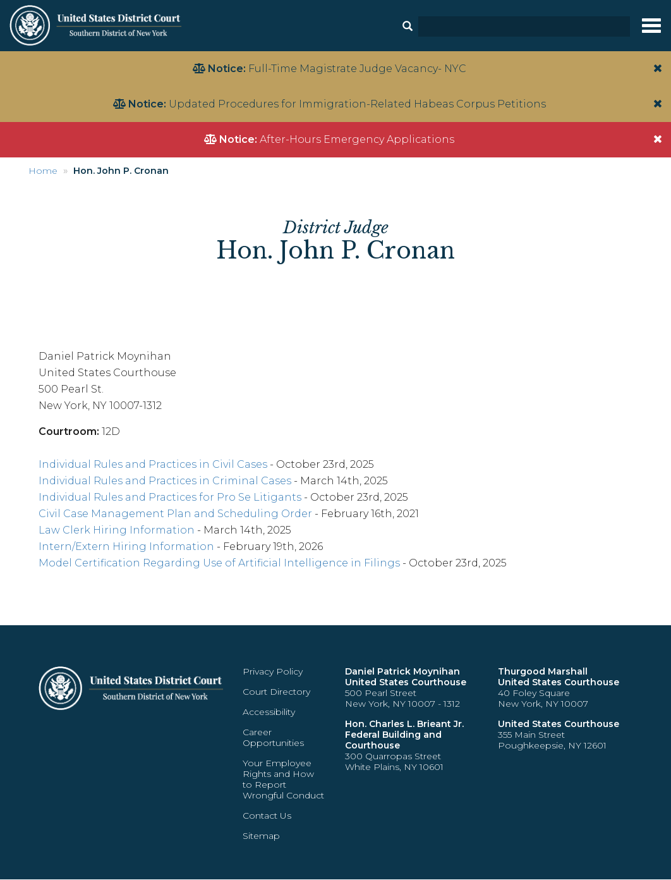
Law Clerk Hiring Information (117, 530)
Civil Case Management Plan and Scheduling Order (175, 514)
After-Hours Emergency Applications (357, 139)
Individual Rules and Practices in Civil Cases (153, 464)
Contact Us (267, 815)
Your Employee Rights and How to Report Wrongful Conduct (283, 779)
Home (42, 170)
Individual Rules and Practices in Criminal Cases (165, 481)
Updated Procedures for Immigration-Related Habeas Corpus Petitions (357, 104)
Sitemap (261, 835)
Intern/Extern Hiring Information (126, 547)
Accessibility (269, 712)
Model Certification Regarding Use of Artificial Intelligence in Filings (219, 563)
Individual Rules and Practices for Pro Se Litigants (170, 497)
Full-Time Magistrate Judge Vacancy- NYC (357, 69)
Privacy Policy (273, 671)
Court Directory (276, 691)
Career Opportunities (273, 737)
